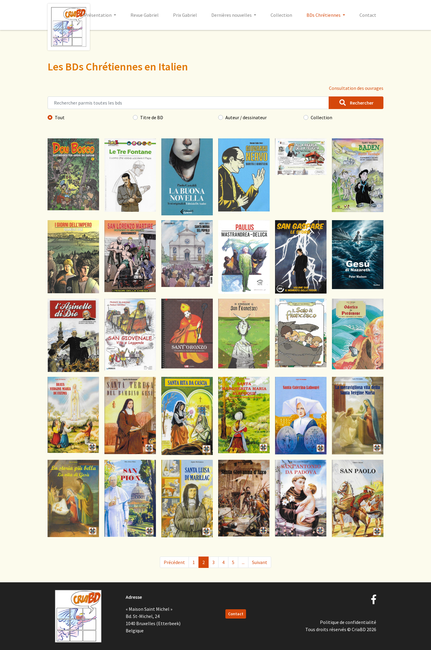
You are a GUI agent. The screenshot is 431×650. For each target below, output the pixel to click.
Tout (60, 117)
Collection (281, 15)
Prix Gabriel (185, 15)
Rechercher (356, 103)
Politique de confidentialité (348, 622)
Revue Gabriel (144, 15)
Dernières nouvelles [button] (232, 15)
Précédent (174, 562)
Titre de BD (151, 117)
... (243, 562)
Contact (367, 15)
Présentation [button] (98, 15)
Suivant (259, 562)
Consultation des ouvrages (356, 88)
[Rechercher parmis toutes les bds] (188, 102)
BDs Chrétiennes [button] (324, 15)
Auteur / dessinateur (246, 117)
